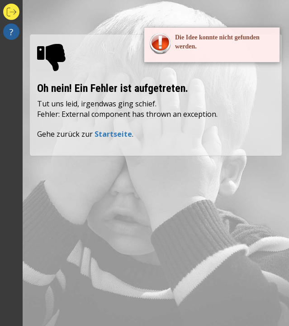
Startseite (113, 134)
